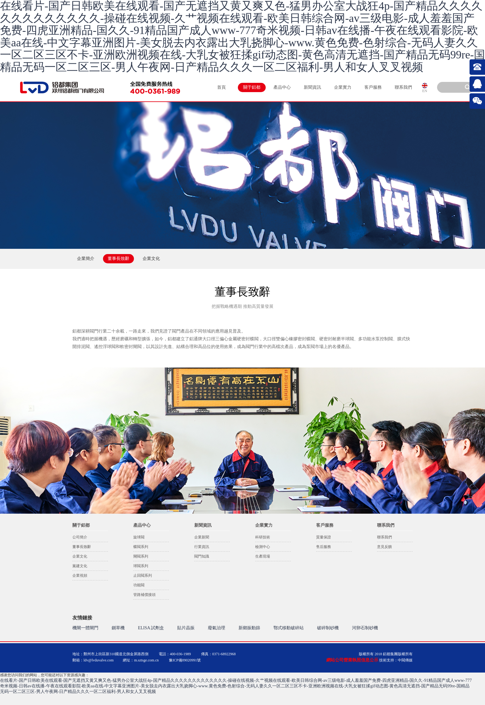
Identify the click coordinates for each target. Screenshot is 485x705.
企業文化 (79, 556)
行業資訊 (201, 547)
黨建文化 (79, 566)
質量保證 (323, 537)
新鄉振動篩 (249, 628)
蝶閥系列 (140, 547)
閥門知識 (201, 556)
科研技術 (262, 537)
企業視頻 (79, 575)
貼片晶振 (186, 628)
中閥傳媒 (405, 660)
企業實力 (342, 87)
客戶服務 (373, 87)
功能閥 (138, 585)
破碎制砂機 (328, 628)
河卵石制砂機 (365, 628)
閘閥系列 (140, 556)
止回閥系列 (142, 575)
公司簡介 (79, 537)
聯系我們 (403, 87)
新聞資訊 (312, 87)
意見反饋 (384, 547)
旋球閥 (138, 537)
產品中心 (282, 87)
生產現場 (262, 556)
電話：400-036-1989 (175, 654)
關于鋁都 (251, 87)
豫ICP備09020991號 (185, 660)
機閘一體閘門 (85, 628)
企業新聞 (201, 537)
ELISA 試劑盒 (151, 628)
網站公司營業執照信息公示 (352, 660)
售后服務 (323, 547)
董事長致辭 (81, 547)
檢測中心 (262, 547)
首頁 (221, 87)
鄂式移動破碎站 (288, 628)
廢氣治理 (216, 628)
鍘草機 (118, 628)
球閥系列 (140, 566)
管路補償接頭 (144, 594)
